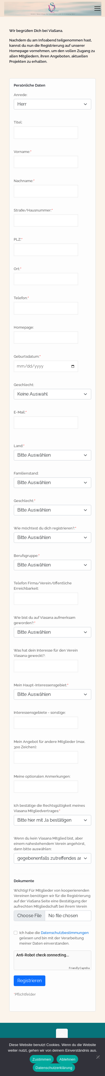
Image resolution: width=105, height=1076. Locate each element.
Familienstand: (26, 473)
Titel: (18, 122)
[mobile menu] (97, 8)
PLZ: (17, 239)
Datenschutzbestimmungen (65, 933)
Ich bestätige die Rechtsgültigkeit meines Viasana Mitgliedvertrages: (49, 808)
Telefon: (21, 298)
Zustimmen (41, 1059)
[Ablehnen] (98, 1057)
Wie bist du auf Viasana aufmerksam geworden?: (44, 620)
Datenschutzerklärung (54, 1068)
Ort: (17, 269)
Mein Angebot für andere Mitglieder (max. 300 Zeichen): (49, 744)
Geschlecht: (24, 385)
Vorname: (22, 152)
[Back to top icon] (62, 1034)
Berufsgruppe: (26, 556)
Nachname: (23, 181)
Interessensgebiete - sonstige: (40, 712)
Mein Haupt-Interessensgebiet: (40, 685)
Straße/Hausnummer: (33, 210)
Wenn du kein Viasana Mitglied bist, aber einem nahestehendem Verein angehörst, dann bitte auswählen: (49, 843)
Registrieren (29, 980)
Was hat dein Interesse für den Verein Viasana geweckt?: (46, 653)
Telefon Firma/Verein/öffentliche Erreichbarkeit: (43, 586)
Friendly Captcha (79, 968)
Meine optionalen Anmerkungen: (42, 776)
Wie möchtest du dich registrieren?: (44, 528)
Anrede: (20, 95)
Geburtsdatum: (26, 356)
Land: (18, 446)
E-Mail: (19, 412)
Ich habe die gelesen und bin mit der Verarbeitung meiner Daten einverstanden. (54, 938)
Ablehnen (67, 1059)
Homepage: (24, 327)
